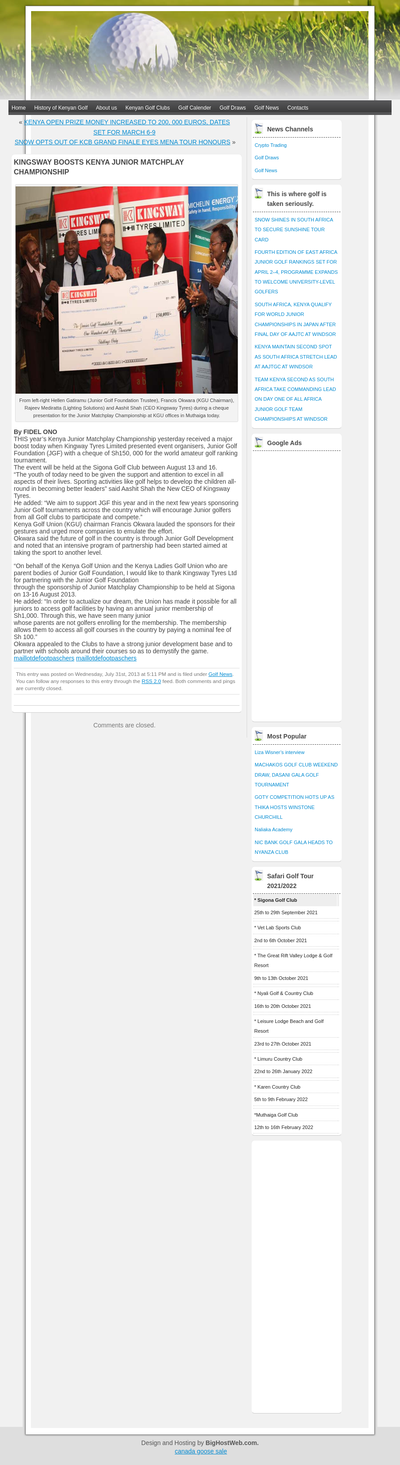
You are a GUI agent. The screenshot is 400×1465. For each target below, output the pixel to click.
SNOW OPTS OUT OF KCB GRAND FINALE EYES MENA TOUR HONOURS (122, 142)
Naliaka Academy (273, 829)
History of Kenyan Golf (61, 108)
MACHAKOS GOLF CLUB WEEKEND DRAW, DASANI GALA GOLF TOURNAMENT (296, 774)
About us (106, 108)
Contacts (298, 108)
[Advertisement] (286, 584)
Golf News (266, 108)
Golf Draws (233, 108)
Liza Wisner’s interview (279, 752)
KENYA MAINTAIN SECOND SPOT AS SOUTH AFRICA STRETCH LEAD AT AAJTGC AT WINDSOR (296, 356)
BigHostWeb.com (231, 1442)
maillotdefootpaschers (44, 658)
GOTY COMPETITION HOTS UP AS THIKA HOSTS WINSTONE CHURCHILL (294, 807)
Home (19, 108)
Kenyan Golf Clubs (147, 108)
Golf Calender (194, 108)
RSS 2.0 (151, 681)
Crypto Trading (271, 145)
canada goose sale (201, 1451)
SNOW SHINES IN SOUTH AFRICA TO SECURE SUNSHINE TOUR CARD (294, 229)
